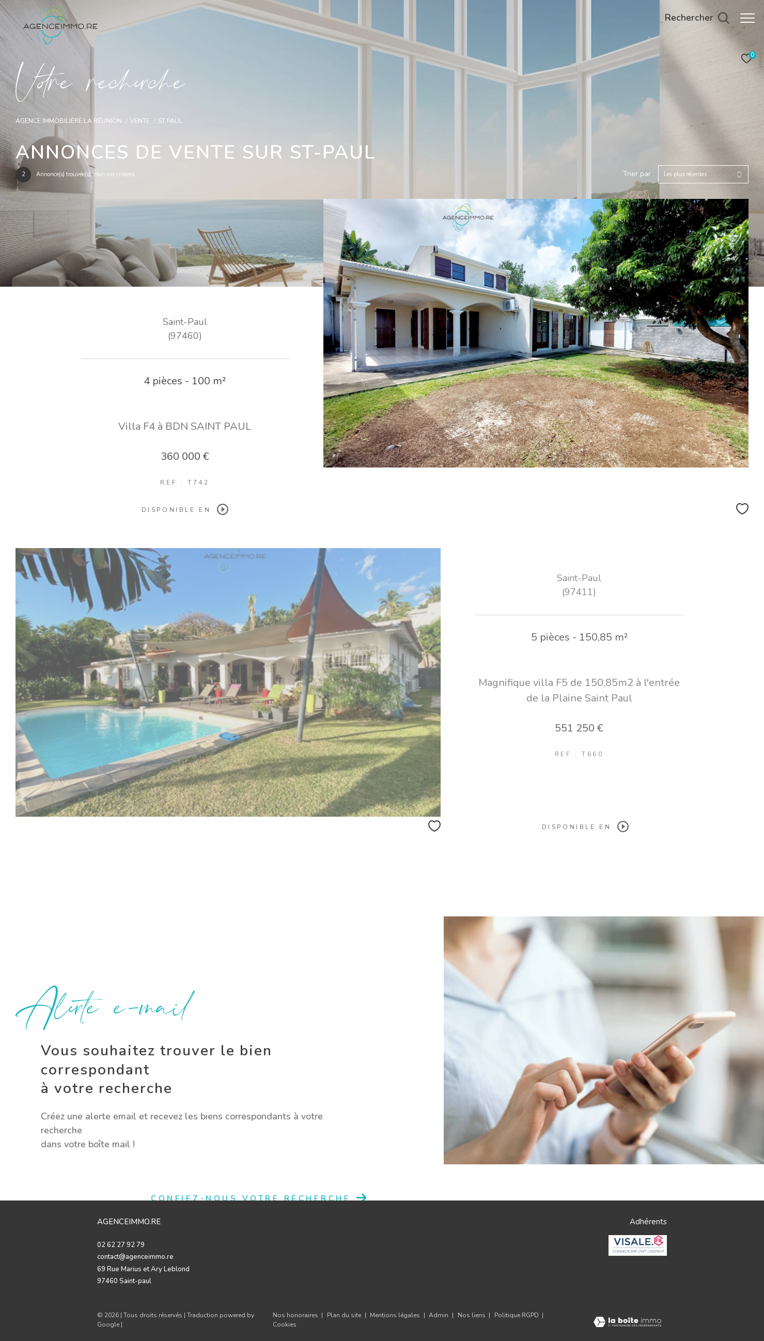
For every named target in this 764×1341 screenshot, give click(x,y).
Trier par (637, 174)
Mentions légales (396, 1315)
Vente (140, 120)
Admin (439, 1315)
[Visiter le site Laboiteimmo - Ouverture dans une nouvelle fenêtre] (627, 1323)
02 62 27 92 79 (121, 1245)
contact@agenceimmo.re (135, 1256)
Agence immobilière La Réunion (68, 120)
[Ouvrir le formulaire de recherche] (692, 18)
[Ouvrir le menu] (747, 18)
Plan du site (345, 1315)
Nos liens (472, 1315)
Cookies (285, 1325)
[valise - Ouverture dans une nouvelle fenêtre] (638, 1245)
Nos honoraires (295, 1315)
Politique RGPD (516, 1315)
